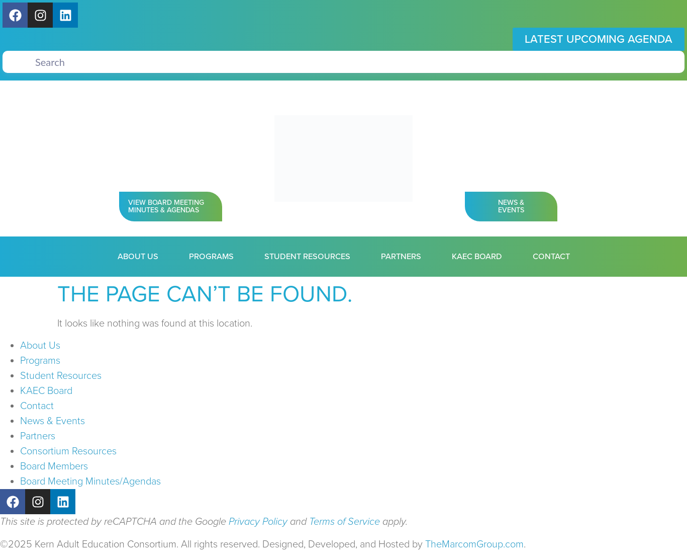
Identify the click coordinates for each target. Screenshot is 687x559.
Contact (551, 257)
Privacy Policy (258, 522)
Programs (211, 257)
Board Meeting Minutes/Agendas (90, 481)
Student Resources (307, 257)
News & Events (52, 421)
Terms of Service (344, 522)
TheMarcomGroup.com (474, 544)
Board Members (54, 466)
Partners (401, 257)
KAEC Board (477, 257)
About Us (138, 257)
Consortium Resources (68, 451)
